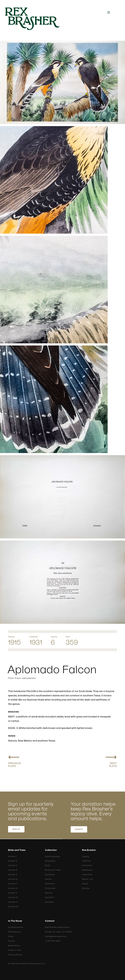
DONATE (79, 829)
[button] (109, 12)
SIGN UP (16, 829)
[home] (35, 19)
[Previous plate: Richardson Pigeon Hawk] (14, 760)
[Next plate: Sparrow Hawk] (111, 760)
